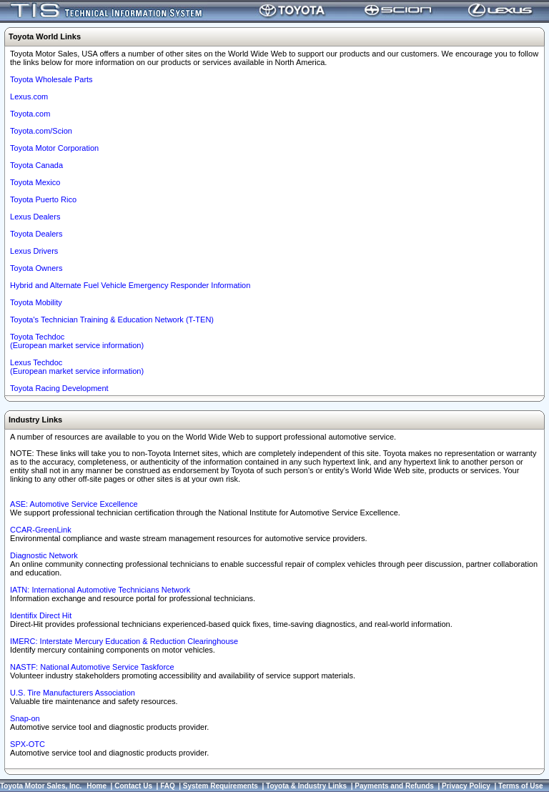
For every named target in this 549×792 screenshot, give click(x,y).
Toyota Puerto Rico (43, 199)
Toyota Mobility (36, 302)
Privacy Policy (466, 786)
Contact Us (133, 786)
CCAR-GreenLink (40, 529)
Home (96, 786)
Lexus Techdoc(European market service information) (77, 366)
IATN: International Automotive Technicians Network (100, 589)
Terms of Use (520, 786)
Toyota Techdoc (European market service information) (77, 341)
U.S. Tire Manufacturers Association (72, 692)
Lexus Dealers (35, 216)
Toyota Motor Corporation (54, 148)
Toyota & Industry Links (306, 786)
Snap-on (25, 718)
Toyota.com (30, 113)
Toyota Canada (36, 165)
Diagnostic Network (44, 555)
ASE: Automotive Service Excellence (74, 504)
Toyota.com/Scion (41, 131)
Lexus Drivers (34, 251)
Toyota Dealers (36, 233)
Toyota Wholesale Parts (51, 79)
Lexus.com (29, 96)
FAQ (167, 786)
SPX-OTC (27, 744)
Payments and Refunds (394, 786)
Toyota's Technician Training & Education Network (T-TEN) (112, 319)
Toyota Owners (36, 268)
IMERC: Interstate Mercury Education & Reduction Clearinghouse (124, 641)
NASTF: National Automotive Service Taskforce (92, 667)
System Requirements (220, 786)
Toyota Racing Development (59, 388)
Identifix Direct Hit (40, 615)
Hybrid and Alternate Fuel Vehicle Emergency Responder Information (130, 285)
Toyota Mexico (35, 182)
